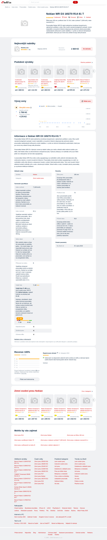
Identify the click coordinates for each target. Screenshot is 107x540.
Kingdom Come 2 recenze (46, 517)
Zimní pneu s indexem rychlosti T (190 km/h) (53, 440)
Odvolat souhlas (80, 532)
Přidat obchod (18, 532)
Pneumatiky (23, 7)
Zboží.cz (7, 7)
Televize (75, 508)
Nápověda (28, 532)
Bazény (73, 510)
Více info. (24, 373)
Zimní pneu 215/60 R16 (41, 469)
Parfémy (42, 510)
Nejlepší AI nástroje (71, 523)
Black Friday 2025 (82, 510)
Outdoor (67, 510)
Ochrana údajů (52, 532)
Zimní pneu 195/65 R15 (41, 464)
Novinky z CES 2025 (20, 523)
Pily (47, 510)
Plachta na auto (79, 483)
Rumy (36, 510)
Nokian (35, 174)
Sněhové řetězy (59, 481)
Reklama (89, 532)
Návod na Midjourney (58, 523)
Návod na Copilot (33, 523)
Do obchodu (87, 49)
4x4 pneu (57, 466)
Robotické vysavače (26, 510)
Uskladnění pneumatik (61, 478)
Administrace (42, 532)
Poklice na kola (79, 481)
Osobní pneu (32, 7)
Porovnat (72, 17)
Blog (34, 532)
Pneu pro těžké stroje (61, 471)
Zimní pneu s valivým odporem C (50, 445)
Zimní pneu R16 (39, 483)
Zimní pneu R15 (39, 481)
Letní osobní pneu (60, 461)
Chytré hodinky (18, 508)
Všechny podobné (86, 62)
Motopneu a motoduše (61, 473)
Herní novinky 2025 (20, 517)
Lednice (16, 510)
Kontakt (50, 534)
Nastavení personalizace (66, 532)
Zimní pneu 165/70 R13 (41, 478)
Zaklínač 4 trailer (32, 517)
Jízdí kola (60, 510)
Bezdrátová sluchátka (31, 508)
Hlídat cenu (86, 101)
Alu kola (57, 483)
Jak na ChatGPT (45, 523)
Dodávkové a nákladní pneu (63, 469)
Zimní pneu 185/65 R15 (41, 471)
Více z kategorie (87, 391)
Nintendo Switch (66, 508)
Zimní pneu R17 (39, 473)
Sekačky (52, 510)
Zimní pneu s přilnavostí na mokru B (24, 445)
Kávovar (82, 508)
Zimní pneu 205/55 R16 (41, 461)
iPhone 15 (42, 508)
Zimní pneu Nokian (46, 435)
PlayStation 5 (56, 508)
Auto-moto (15, 7)
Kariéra (57, 534)
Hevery (77, 476)
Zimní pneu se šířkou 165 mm (75, 435)
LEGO (49, 508)
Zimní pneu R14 (19, 435)
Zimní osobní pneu (42, 7)
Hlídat (80, 17)
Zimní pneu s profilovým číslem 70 (24, 440)
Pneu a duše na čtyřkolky (62, 476)
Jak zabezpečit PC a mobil (63, 517)
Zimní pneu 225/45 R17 (41, 466)
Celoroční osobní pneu (61, 464)
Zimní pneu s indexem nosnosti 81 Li (77, 440)
